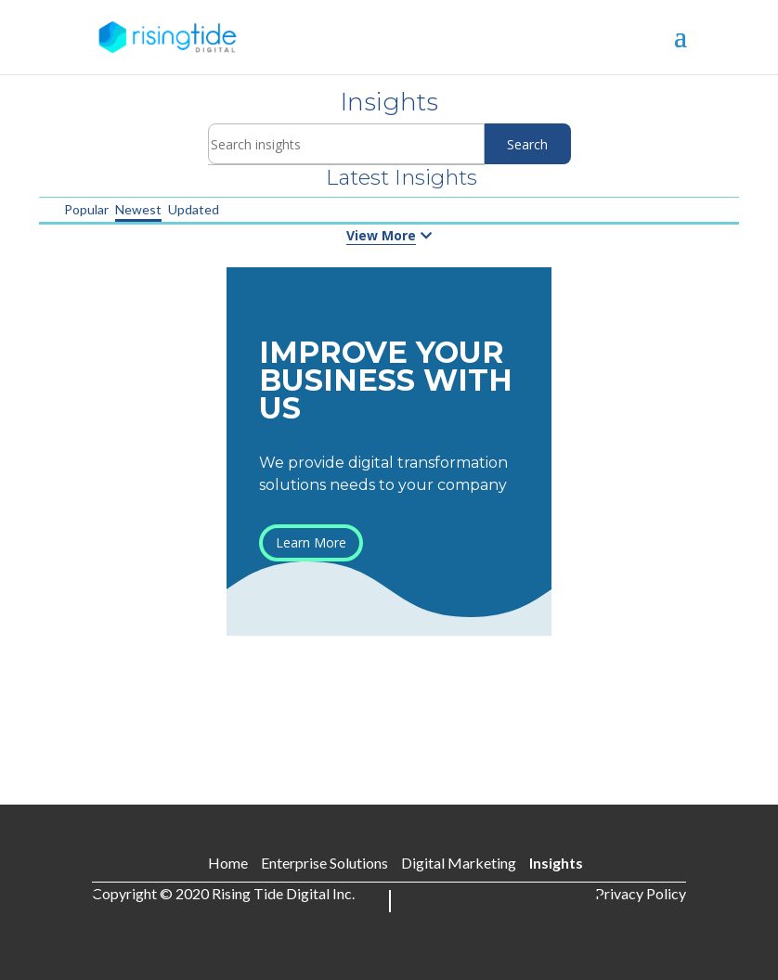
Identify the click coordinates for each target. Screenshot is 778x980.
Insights (556, 862)
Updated (193, 209)
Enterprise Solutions (324, 862)
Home (228, 862)
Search (527, 144)
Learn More (311, 542)
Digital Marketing (458, 862)
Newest (138, 209)
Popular (86, 209)
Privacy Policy (640, 893)
